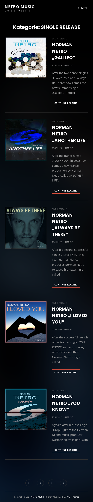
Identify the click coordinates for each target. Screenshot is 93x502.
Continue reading (67, 103)
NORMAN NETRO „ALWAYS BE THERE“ (66, 225)
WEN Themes (73, 496)
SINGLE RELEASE (59, 38)
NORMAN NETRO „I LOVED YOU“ (69, 315)
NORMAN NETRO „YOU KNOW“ (66, 403)
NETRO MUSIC (20, 6)
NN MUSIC (68, 65)
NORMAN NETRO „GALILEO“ (63, 51)
